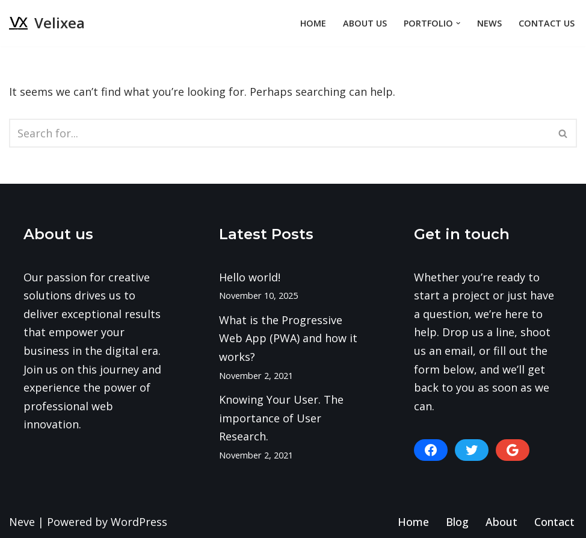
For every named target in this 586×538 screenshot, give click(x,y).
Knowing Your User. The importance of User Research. (281, 417)
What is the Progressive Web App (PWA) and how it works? (288, 338)
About (501, 522)
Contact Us (547, 23)
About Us (365, 23)
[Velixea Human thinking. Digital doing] (47, 23)
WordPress (139, 522)
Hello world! (249, 277)
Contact (554, 522)
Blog (457, 522)
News (489, 23)
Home (313, 23)
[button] (458, 23)
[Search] (279, 133)
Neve (22, 522)
